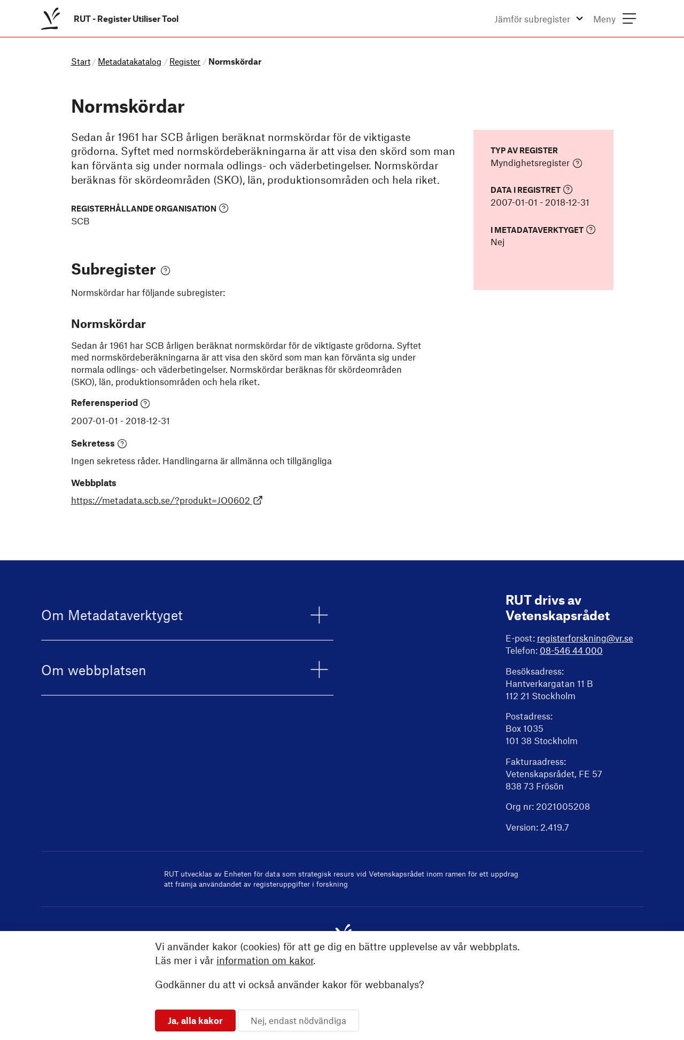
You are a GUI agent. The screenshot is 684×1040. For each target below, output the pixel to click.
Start (80, 61)
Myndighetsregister (536, 163)
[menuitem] (112, 18)
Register (184, 61)
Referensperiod (111, 403)
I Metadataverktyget (543, 229)
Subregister (120, 268)
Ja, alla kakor (195, 1020)
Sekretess (99, 443)
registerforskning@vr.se (585, 637)
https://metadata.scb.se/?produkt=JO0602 (167, 500)
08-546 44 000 (571, 650)
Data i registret (532, 189)
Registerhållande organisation (150, 208)
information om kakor (264, 960)
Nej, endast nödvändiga (298, 1020)
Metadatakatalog (129, 61)
